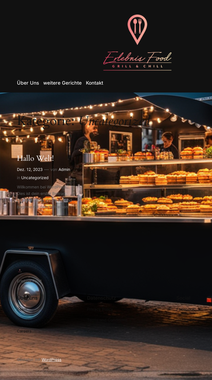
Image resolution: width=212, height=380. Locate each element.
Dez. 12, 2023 (30, 169)
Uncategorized (35, 177)
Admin (64, 169)
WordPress (51, 359)
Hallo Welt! (35, 158)
